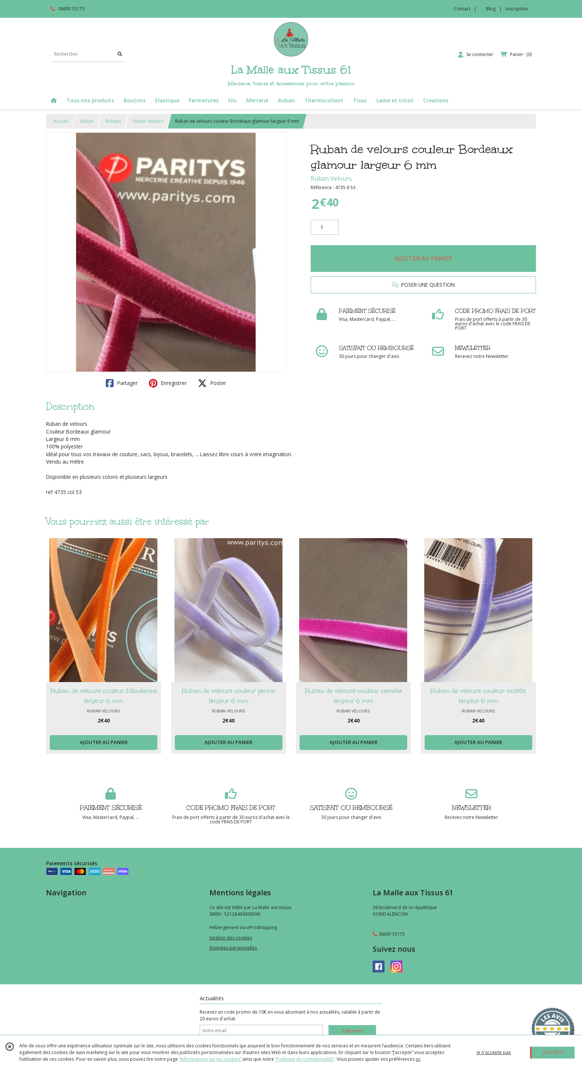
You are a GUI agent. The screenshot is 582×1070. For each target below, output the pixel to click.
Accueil (60, 121)
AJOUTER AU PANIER (423, 258)
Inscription (517, 9)
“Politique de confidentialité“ (304, 1059)
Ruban (87, 121)
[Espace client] (475, 54)
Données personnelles (233, 948)
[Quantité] (325, 227)
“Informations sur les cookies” (210, 1059)
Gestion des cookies (230, 938)
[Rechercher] (120, 54)
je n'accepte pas (494, 1052)
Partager (122, 383)
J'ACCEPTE (553, 1052)
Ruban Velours (148, 121)
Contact (462, 9)
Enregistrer (168, 383)
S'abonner (352, 1031)
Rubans (113, 121)
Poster (212, 383)
